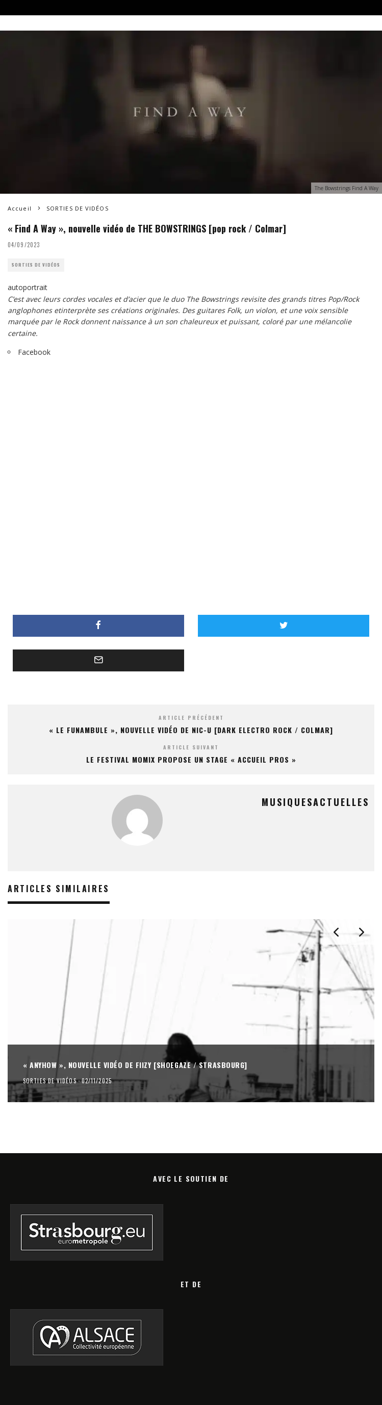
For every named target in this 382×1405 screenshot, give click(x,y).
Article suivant (191, 747)
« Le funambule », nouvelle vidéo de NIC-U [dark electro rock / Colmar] (191, 729)
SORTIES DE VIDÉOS (36, 265)
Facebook (34, 352)
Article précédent (191, 717)
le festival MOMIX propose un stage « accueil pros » (191, 759)
